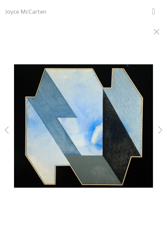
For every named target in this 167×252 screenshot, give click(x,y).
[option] (83, 134)
